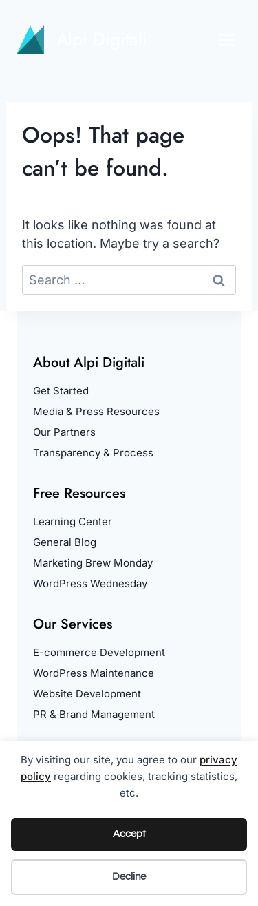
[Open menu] (226, 40)
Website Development (87, 693)
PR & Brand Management (94, 714)
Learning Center (72, 521)
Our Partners (64, 432)
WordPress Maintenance (93, 673)
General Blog (64, 542)
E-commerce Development (99, 652)
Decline (129, 877)
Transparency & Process (93, 452)
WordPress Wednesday (90, 583)
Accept (129, 834)
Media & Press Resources (96, 411)
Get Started (61, 390)
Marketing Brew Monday (93, 562)
